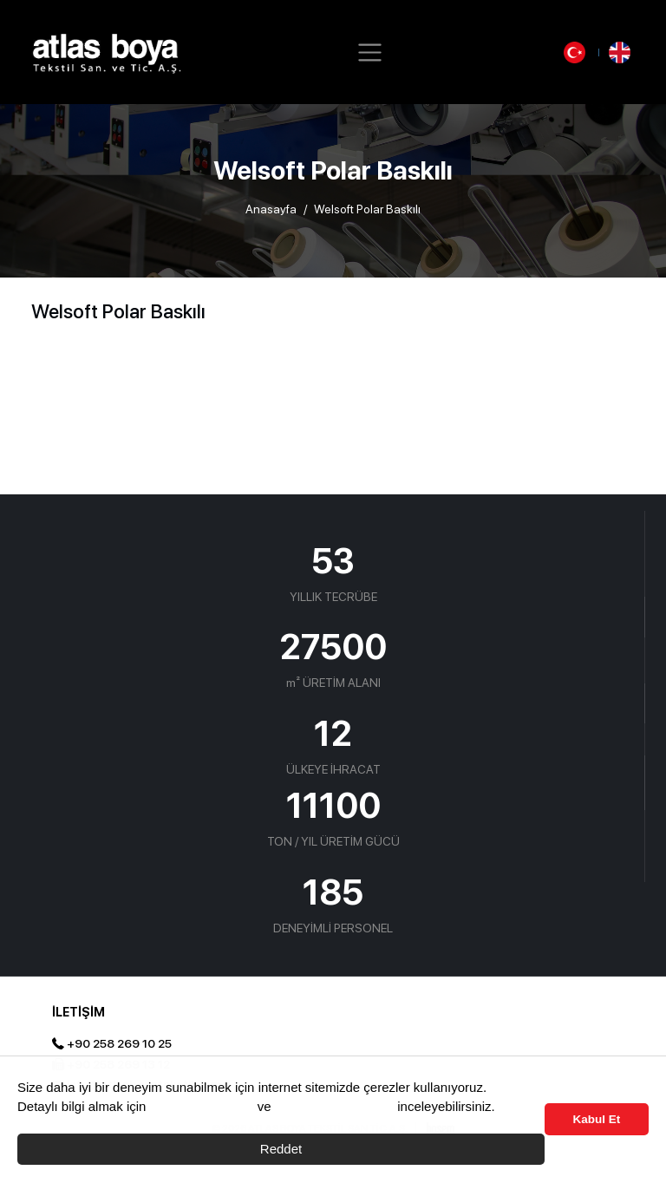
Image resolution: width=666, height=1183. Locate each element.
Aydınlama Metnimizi (334, 1106)
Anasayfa (271, 209)
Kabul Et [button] (597, 1119)
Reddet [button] (281, 1148)
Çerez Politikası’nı (202, 1106)
